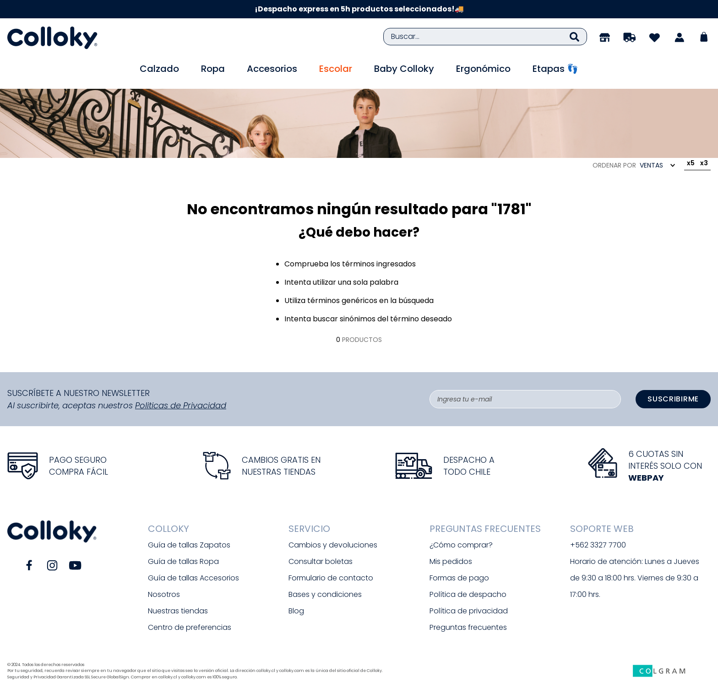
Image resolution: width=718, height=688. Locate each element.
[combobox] (485, 36)
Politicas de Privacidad (180, 405)
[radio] (690, 165)
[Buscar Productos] (574, 36)
